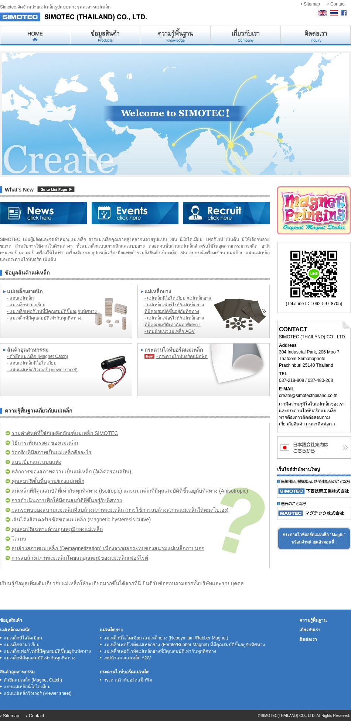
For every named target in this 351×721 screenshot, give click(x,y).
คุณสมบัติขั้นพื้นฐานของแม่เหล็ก (47, 481)
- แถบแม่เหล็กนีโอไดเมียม (32, 363)
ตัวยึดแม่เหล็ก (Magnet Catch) (33, 680)
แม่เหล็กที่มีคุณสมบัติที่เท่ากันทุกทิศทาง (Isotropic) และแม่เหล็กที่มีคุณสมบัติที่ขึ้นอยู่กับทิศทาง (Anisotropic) (129, 491)
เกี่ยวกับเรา (309, 629)
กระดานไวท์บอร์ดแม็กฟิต (127, 680)
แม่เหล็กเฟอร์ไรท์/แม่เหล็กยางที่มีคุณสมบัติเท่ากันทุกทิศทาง (159, 651)
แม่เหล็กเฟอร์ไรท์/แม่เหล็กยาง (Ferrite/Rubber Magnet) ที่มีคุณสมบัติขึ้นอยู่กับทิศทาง (184, 644)
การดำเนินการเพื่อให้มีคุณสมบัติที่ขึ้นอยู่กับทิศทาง (66, 500)
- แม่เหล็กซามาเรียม (26, 304)
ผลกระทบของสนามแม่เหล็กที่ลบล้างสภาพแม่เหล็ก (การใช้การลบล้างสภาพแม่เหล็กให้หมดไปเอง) (119, 510)
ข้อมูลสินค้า (11, 620)
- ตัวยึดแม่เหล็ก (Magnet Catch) (37, 356)
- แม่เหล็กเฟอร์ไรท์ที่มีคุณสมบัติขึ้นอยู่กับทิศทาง (52, 311)
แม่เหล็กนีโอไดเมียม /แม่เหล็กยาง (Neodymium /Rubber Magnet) (165, 638)
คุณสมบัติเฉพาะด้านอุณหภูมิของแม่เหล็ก (57, 529)
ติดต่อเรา (308, 639)
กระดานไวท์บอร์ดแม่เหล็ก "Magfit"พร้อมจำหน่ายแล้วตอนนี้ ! (314, 538)
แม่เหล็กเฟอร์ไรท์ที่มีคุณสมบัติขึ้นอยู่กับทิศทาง (47, 651)
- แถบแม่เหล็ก (20, 298)
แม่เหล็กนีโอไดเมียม (23, 638)
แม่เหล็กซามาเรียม (22, 644)
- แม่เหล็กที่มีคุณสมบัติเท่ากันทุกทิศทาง (44, 318)
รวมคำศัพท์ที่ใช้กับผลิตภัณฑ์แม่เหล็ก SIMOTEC (64, 433)
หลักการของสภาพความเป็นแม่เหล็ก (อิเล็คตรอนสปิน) (71, 472)
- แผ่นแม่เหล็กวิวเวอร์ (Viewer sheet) (42, 369)
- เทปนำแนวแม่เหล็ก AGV (169, 331)
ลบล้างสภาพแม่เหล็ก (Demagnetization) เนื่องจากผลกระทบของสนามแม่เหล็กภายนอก (107, 548)
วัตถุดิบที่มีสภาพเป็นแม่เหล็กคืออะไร (51, 452)
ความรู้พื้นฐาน (313, 620)
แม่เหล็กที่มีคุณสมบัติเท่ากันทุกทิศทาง (39, 657)
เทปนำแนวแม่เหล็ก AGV (127, 657)
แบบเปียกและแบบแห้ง (36, 462)
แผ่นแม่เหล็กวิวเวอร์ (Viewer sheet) (37, 693)
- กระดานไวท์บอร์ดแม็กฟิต (182, 356)
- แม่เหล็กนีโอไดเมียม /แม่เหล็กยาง (177, 298)
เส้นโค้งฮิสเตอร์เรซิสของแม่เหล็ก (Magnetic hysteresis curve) (81, 519)
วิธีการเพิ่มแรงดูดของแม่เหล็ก (44, 443)
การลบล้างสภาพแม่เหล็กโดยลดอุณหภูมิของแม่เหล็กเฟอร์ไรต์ (79, 558)
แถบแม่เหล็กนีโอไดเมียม (27, 686)
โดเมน (19, 539)
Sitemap (312, 4)
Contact (337, 4)
